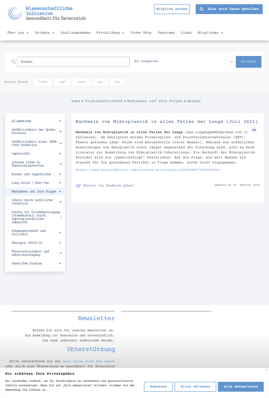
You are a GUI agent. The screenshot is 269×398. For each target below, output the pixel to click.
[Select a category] (207, 61)
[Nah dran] (266, 370)
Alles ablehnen (195, 387)
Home (75, 101)
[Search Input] (98, 62)
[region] (134, 383)
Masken (194, 101)
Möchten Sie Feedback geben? (105, 185)
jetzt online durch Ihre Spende (85, 361)
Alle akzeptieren (241, 387)
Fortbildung (110, 33)
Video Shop (141, 33)
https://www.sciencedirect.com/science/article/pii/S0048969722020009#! (148, 170)
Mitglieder (210, 33)
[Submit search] (248, 62)
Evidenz (44, 33)
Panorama (166, 33)
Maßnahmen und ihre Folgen (155, 101)
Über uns (18, 33)
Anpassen (158, 387)
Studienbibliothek (104, 101)
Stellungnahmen (75, 33)
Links (186, 33)
